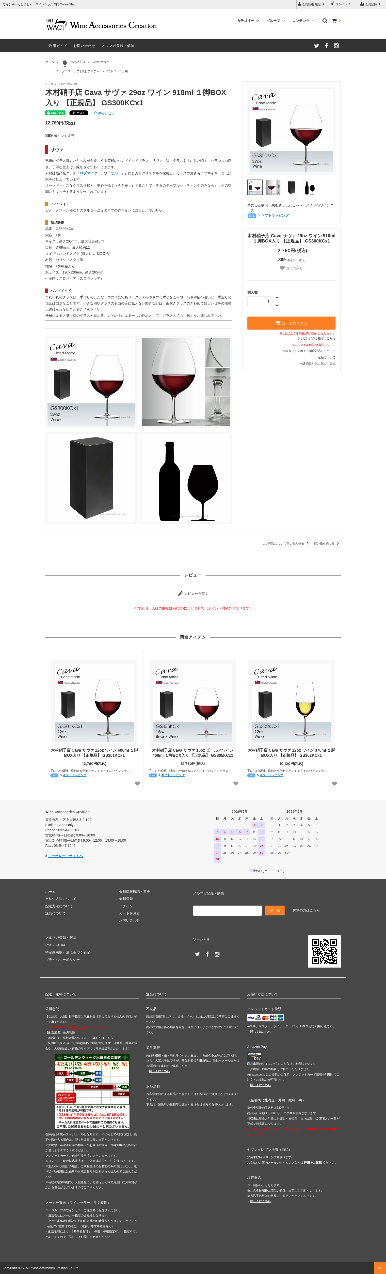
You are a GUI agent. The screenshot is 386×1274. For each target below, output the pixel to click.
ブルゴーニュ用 (117, 71)
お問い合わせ (84, 46)
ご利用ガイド (56, 46)
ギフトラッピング (275, 215)
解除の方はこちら (306, 910)
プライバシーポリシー (62, 959)
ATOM (60, 945)
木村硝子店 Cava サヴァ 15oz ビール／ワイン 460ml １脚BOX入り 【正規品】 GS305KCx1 (193, 753)
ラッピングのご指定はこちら (316, 338)
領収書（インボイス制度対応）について (309, 351)
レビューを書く (193, 593)
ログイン (341, 4)
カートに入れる (291, 323)
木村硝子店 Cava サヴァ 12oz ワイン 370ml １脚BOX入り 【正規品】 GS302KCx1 (291, 753)
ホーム (49, 62)
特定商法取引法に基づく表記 (67, 952)
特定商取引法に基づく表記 (318, 363)
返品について (327, 357)
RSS (48, 945)
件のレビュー (106, 113)
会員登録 (371, 4)
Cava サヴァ (101, 62)
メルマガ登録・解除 (118, 46)
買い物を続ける (327, 543)
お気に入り (291, 268)
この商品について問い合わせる (286, 543)
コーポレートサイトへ (65, 856)
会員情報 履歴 (311, 4)
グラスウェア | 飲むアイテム (81, 71)
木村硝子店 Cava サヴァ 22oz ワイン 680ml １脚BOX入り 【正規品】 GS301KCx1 (94, 753)
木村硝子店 (73, 63)
